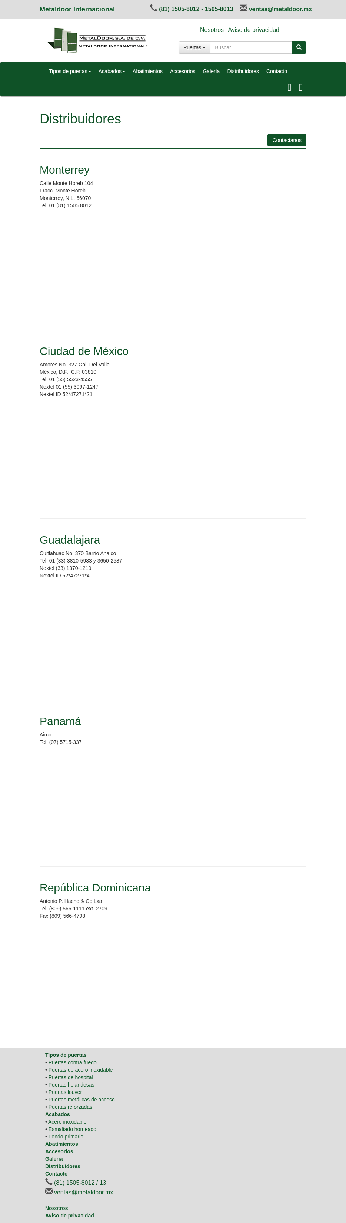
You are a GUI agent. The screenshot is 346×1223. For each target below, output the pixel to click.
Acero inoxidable (67, 1122)
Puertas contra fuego (73, 1062)
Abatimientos (148, 71)
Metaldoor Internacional (77, 9)
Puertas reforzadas (70, 1107)
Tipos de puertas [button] (70, 71)
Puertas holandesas (71, 1085)
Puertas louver (65, 1092)
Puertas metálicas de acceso (82, 1099)
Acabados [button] (112, 71)
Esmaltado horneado (72, 1129)
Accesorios (182, 71)
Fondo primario (66, 1137)
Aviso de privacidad (253, 30)
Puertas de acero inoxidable (81, 1070)
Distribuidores (243, 71)
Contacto (276, 71)
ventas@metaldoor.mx (280, 9)
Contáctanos (287, 140)
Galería (211, 71)
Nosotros (212, 30)
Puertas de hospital (71, 1077)
